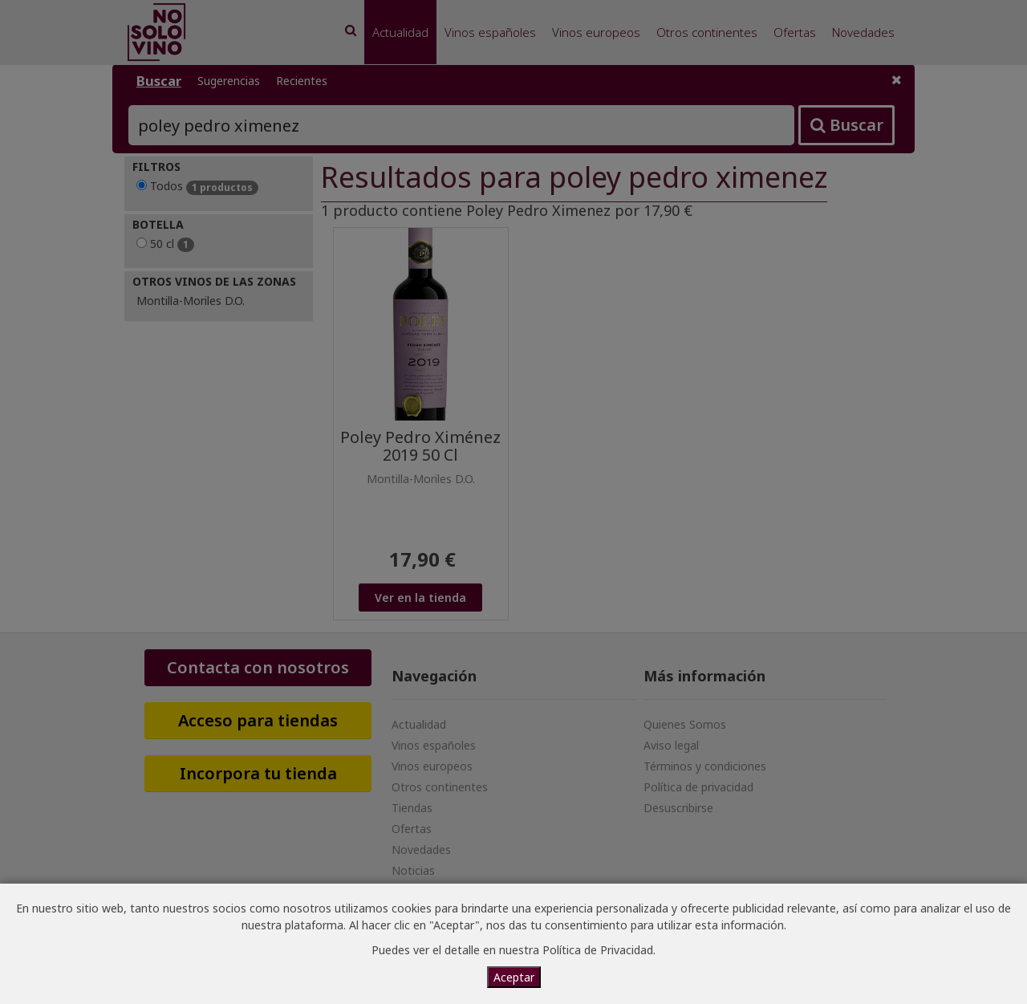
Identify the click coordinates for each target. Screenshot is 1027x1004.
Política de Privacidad (597, 949)
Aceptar (513, 977)
